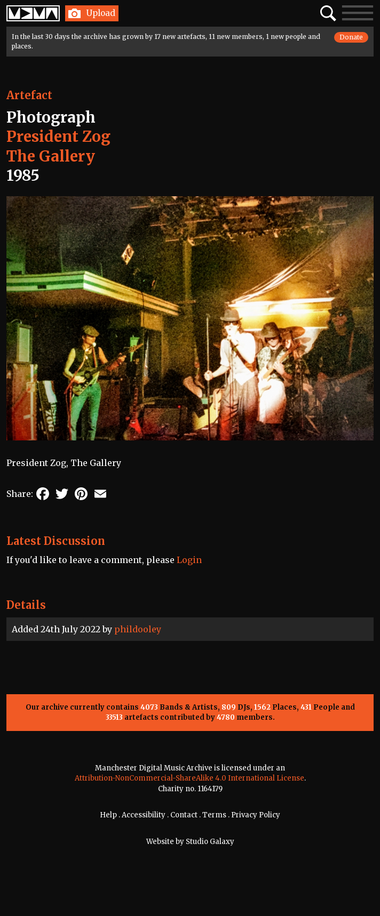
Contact (183, 814)
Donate (351, 37)
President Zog (58, 136)
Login (189, 560)
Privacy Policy (255, 814)
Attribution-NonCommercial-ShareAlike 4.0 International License (189, 778)
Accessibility (143, 814)
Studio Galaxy (210, 841)
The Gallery (50, 156)
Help (108, 814)
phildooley (137, 629)
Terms (214, 814)
